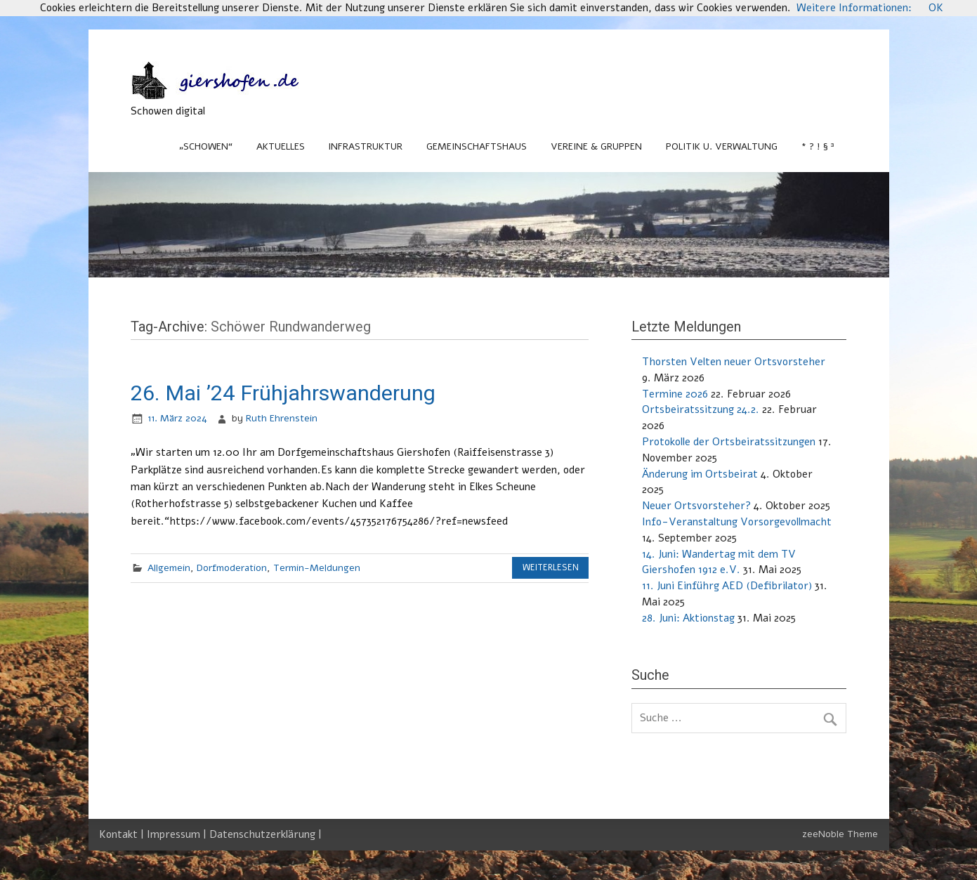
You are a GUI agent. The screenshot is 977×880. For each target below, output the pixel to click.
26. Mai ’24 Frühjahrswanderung (283, 393)
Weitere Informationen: (854, 8)
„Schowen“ (205, 146)
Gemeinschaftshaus (476, 146)
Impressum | (178, 834)
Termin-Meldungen (316, 567)
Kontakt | (123, 834)
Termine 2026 (675, 394)
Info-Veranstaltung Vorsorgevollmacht (737, 522)
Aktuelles (280, 146)
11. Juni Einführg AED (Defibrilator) (727, 586)
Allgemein (168, 567)
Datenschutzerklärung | (265, 834)
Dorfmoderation (232, 567)
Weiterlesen (551, 567)
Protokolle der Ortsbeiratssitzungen (728, 442)
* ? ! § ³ (817, 146)
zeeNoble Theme (840, 834)
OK (936, 8)
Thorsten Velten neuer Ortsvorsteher (733, 362)
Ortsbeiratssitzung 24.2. (700, 409)
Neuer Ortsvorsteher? (696, 506)
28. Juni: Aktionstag (688, 618)
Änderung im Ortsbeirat (700, 474)
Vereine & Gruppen (596, 146)
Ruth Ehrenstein (281, 418)
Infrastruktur (365, 146)
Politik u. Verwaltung (722, 146)
